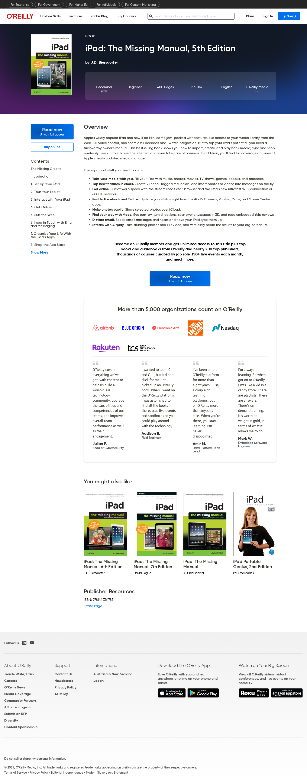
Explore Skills (50, 16)
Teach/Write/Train (19, 674)
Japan (98, 680)
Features (75, 16)
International (105, 665)
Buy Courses (126, 16)
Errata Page (93, 606)
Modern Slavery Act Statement (107, 772)
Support (62, 665)
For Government (49, 5)
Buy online (52, 147)
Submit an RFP (15, 714)
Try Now (289, 16)
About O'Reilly (17, 665)
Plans (250, 16)
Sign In (267, 16)
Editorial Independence (67, 772)
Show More (39, 252)
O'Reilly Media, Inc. (257, 89)
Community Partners (20, 700)
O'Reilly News (14, 687)
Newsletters (64, 680)
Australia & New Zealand (112, 674)
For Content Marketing (140, 5)
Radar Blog (99, 16)
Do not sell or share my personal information (34, 759)
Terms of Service (15, 772)
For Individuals (106, 5)
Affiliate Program (17, 707)
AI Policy (61, 694)
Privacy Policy (65, 687)
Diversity (11, 720)
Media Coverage (17, 694)
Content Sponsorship (21, 727)
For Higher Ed (78, 5)
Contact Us (63, 674)
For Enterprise (19, 5)
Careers (10, 680)
